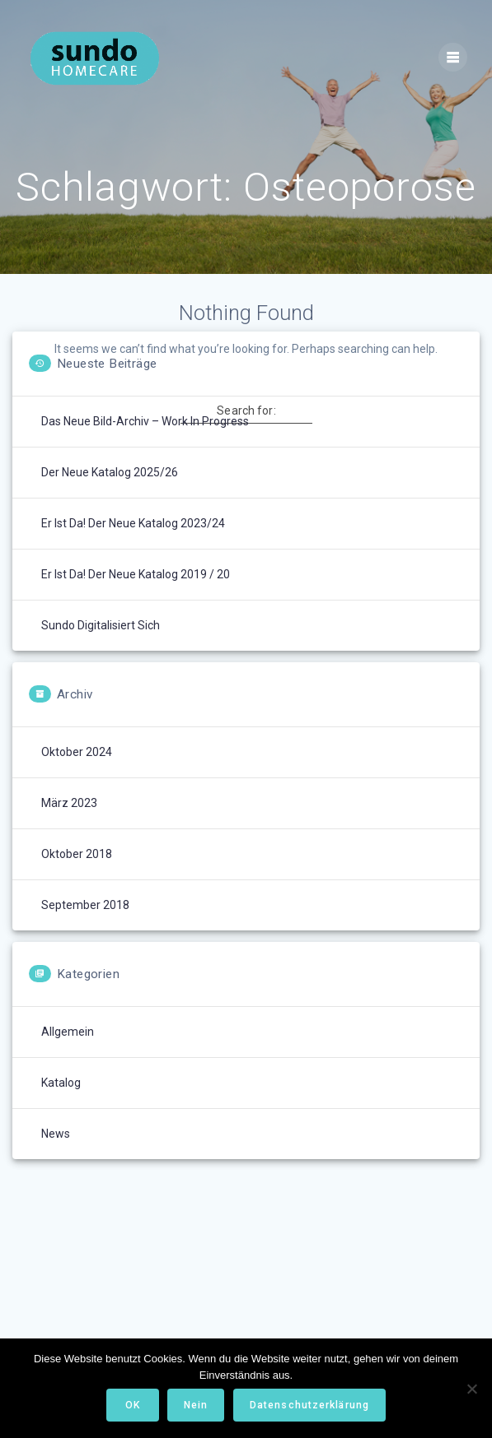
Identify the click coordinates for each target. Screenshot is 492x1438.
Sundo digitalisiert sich (100, 625)
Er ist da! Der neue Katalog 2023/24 (133, 523)
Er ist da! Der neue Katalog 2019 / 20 (135, 574)
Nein (196, 1405)
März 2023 (69, 802)
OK (132, 1405)
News (55, 1133)
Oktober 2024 (76, 751)
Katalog (61, 1082)
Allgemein (67, 1031)
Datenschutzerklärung (309, 1405)
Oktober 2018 (76, 853)
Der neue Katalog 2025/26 (109, 472)
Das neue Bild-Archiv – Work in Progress (145, 421)
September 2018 (85, 905)
